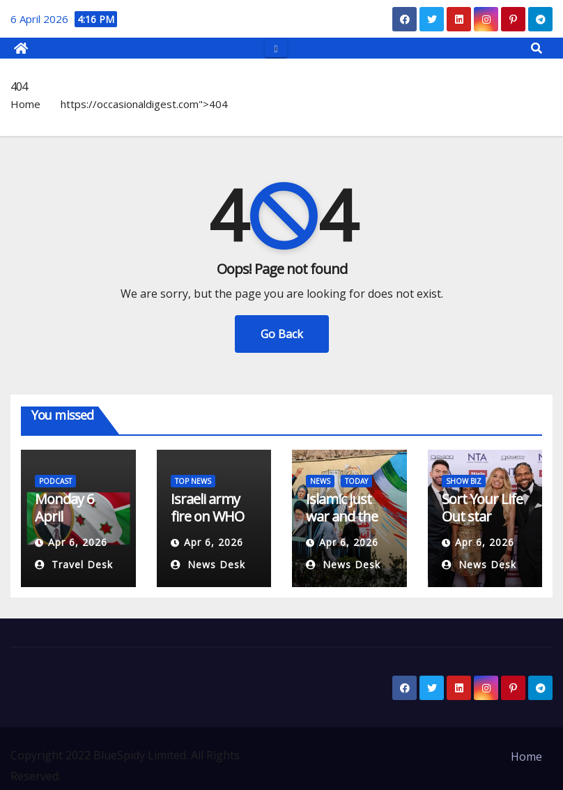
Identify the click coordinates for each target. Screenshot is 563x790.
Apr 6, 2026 (77, 542)
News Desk (208, 564)
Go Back (282, 334)
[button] (536, 48)
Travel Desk (74, 564)
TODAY (356, 481)
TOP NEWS (193, 481)
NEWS (320, 481)
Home (25, 104)
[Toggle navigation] (275, 47)
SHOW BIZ (463, 481)
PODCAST (55, 481)
